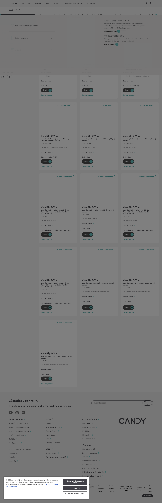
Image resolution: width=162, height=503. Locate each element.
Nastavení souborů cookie (74, 493)
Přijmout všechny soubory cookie (75, 481)
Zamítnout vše (75, 488)
